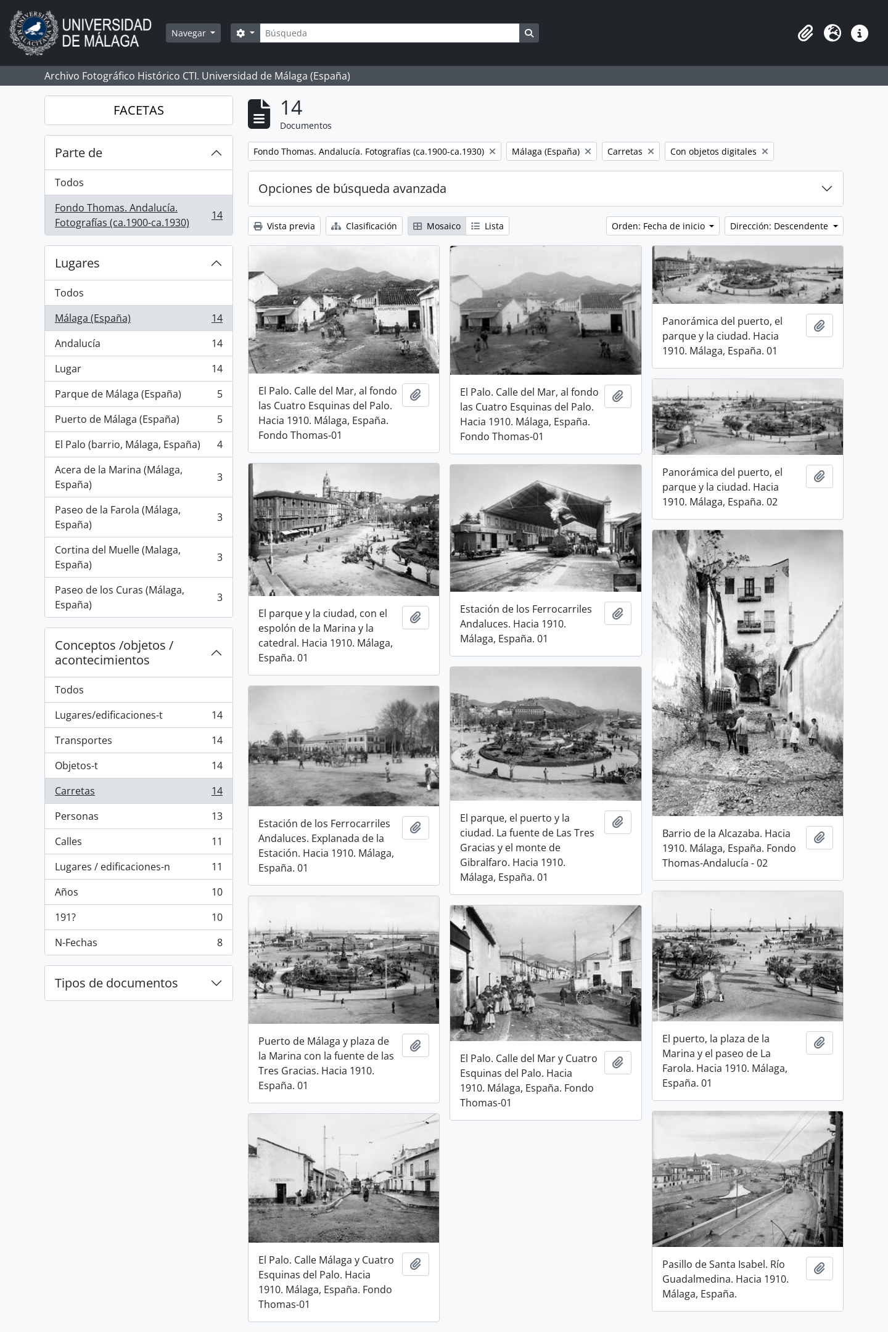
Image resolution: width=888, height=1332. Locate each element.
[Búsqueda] (390, 33)
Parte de (78, 152)
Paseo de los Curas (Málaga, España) (138, 597)
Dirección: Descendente (780, 226)
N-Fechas (138, 945)
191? (138, 920)
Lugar (138, 371)
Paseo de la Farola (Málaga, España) (138, 517)
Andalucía (138, 346)
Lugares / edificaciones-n (138, 869)
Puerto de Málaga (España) (138, 422)
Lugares (77, 263)
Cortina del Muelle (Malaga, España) (138, 557)
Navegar (189, 33)
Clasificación (364, 226)
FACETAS (138, 110)
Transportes (138, 743)
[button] (805, 33)
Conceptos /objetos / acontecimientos (114, 652)
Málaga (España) (138, 321)
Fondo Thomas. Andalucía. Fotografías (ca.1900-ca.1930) (138, 215)
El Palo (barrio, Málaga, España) (138, 447)
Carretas (138, 793)
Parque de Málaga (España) (138, 396)
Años (138, 895)
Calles (138, 844)
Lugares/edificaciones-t (138, 718)
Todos (69, 182)
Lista (487, 226)
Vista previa (284, 226)
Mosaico (437, 226)
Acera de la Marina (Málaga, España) (138, 477)
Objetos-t (138, 768)
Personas (138, 819)
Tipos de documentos (116, 982)
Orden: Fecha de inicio (659, 226)
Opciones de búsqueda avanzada (352, 188)
